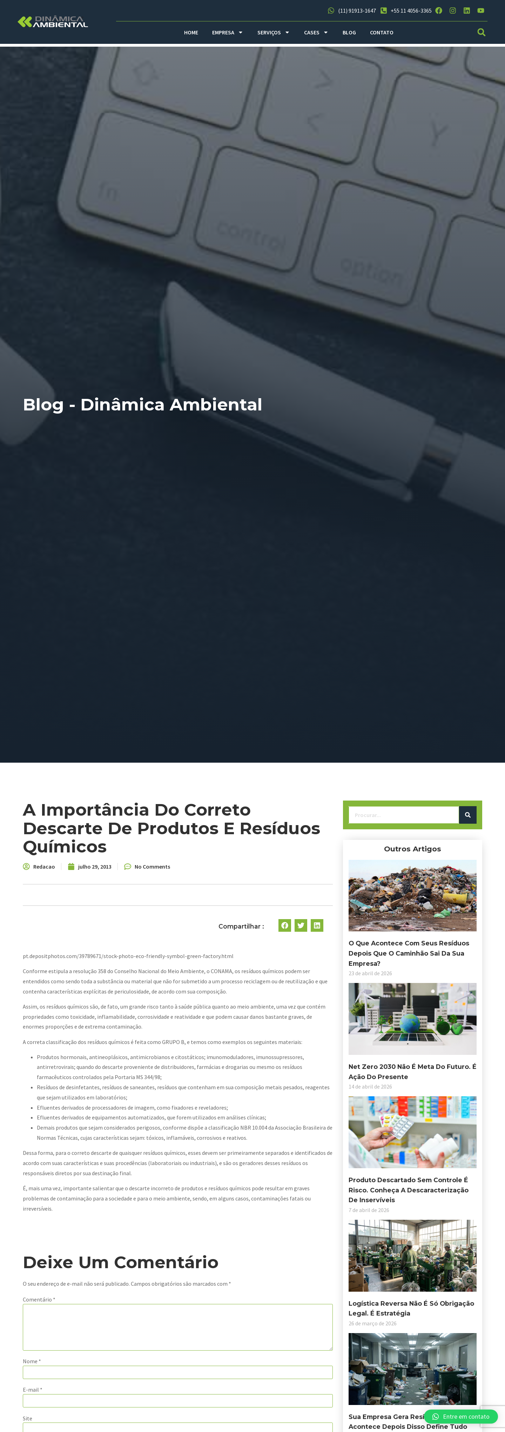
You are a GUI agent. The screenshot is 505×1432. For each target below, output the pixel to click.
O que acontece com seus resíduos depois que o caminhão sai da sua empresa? (84, 949)
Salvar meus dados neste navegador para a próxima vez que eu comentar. (256, 1420)
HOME (191, 32)
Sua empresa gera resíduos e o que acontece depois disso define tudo (86, 1402)
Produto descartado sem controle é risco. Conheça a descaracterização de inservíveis (85, 1175)
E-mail (174, 1363)
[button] (481, 32)
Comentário (180, 1273)
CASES (316, 32)
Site (169, 1391)
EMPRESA (227, 32)
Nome (173, 1335)
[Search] (138, 816)
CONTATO (381, 32)
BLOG (349, 32)
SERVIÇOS (273, 32)
